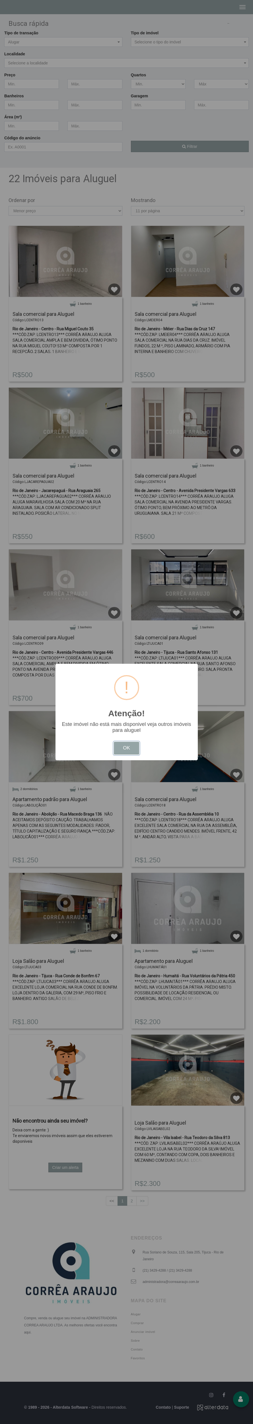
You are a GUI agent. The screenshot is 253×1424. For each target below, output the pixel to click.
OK (126, 748)
